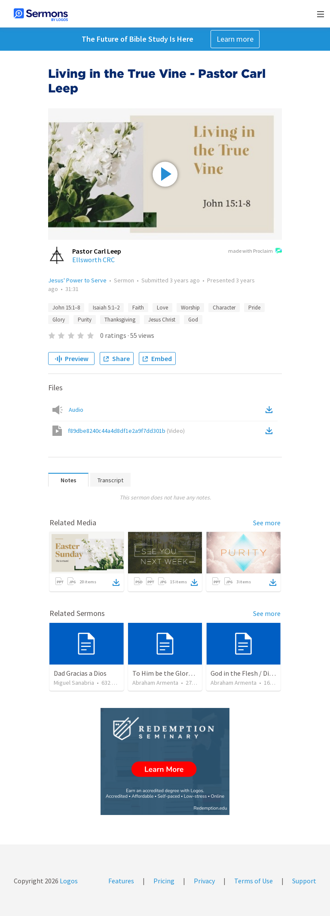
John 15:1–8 (66, 307)
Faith (138, 307)
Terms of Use (253, 880)
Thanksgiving (119, 319)
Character (224, 307)
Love (162, 307)
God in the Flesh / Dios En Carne (257, 673)
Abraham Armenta (155, 682)
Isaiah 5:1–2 (106, 307)
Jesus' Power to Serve (77, 280)
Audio (76, 410)
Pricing (163, 880)
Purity (85, 319)
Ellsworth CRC (93, 259)
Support (304, 880)
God (193, 319)
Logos (68, 880)
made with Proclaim (255, 251)
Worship (190, 307)
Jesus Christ (161, 319)
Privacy (204, 880)
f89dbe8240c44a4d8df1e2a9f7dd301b (126, 431)
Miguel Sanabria (74, 682)
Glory (58, 319)
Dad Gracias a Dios (80, 673)
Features (121, 880)
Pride (254, 307)
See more (267, 522)
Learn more (235, 39)
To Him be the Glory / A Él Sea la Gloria (188, 673)
